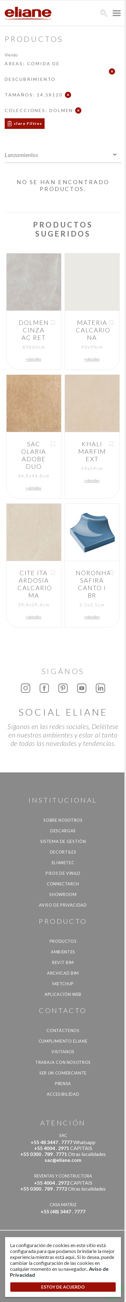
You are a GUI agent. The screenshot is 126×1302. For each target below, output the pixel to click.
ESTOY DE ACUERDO (63, 1287)
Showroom (62, 894)
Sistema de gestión (63, 841)
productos (63, 941)
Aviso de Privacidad (63, 905)
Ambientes (63, 951)
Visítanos (63, 1051)
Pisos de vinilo (63, 873)
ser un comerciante (63, 1072)
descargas (63, 830)
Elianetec (63, 862)
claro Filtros (28, 123)
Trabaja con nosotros (63, 1062)
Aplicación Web (63, 994)
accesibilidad (63, 1094)
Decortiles (63, 851)
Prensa (63, 1083)
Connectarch (63, 883)
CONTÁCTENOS (62, 1030)
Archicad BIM (63, 973)
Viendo (11, 54)
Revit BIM (63, 962)
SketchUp (63, 983)
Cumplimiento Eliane (63, 1041)
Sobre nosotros (62, 820)
